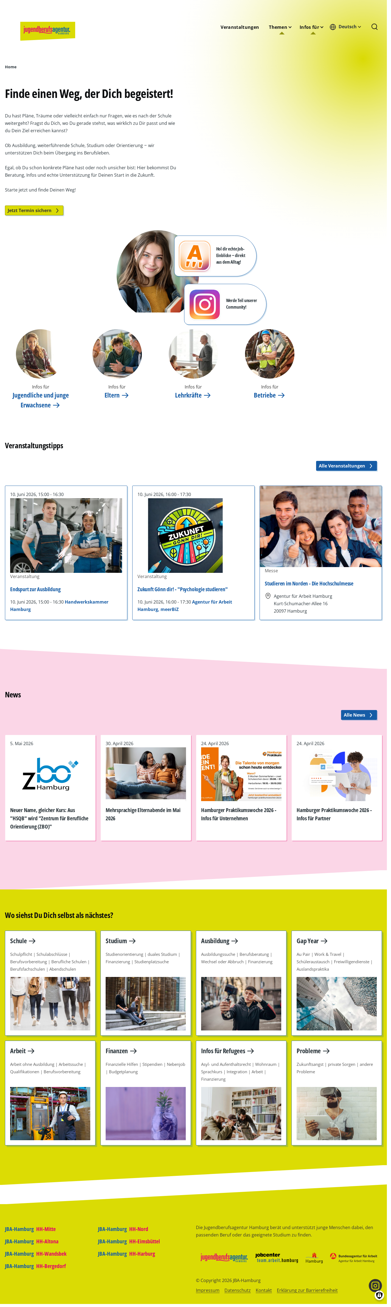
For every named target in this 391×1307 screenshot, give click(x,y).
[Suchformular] (374, 27)
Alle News (359, 715)
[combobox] (347, 27)
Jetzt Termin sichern (34, 210)
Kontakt (264, 1290)
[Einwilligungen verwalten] (379, 1295)
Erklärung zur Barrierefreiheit (307, 1290)
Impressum (208, 1290)
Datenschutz (237, 1290)
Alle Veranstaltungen (346, 466)
